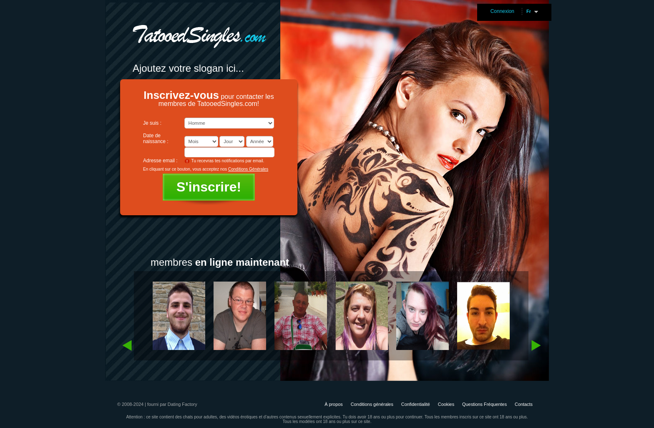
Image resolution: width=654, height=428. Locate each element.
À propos (333, 404)
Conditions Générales (248, 169)
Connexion (502, 11)
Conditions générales (372, 404)
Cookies (446, 404)
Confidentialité (415, 404)
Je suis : (152, 123)
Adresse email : (160, 161)
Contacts (524, 404)
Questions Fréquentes (484, 404)
